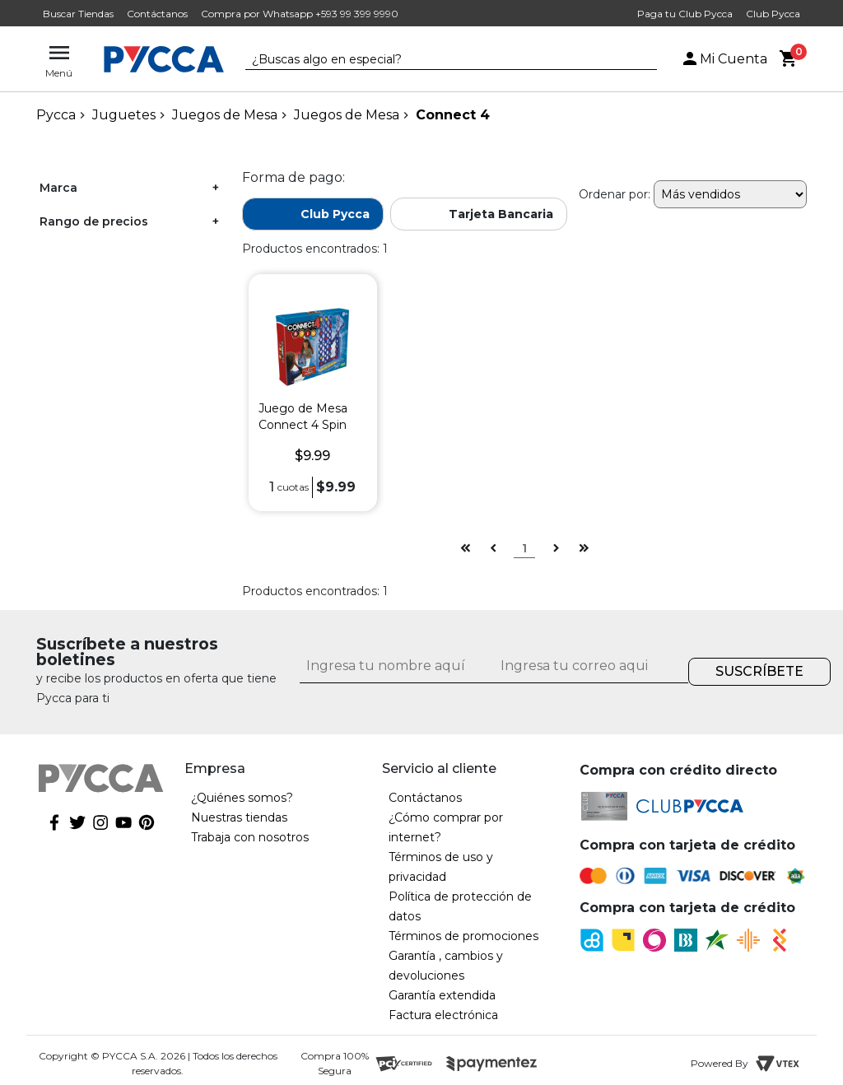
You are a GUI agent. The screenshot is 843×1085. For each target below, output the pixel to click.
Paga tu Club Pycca (685, 13)
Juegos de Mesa (224, 115)
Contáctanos (157, 13)
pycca (56, 115)
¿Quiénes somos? (242, 797)
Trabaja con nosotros (250, 837)
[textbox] (438, 60)
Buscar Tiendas (78, 13)
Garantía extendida (442, 995)
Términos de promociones (463, 936)
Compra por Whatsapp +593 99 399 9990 (299, 13)
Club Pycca (773, 13)
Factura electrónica (443, 1015)
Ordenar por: (614, 194)
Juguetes (124, 115)
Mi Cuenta (723, 59)
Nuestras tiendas (239, 817)
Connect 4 (453, 115)
